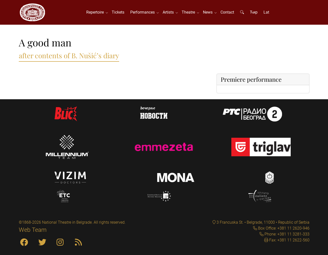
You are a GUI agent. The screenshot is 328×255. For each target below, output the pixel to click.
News (209, 12)
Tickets (118, 12)
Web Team (32, 229)
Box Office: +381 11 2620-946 (283, 228)
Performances (143, 12)
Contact (227, 12)
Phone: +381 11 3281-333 (286, 234)
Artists (169, 12)
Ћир (254, 12)
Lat (266, 12)
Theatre (189, 12)
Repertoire (96, 12)
